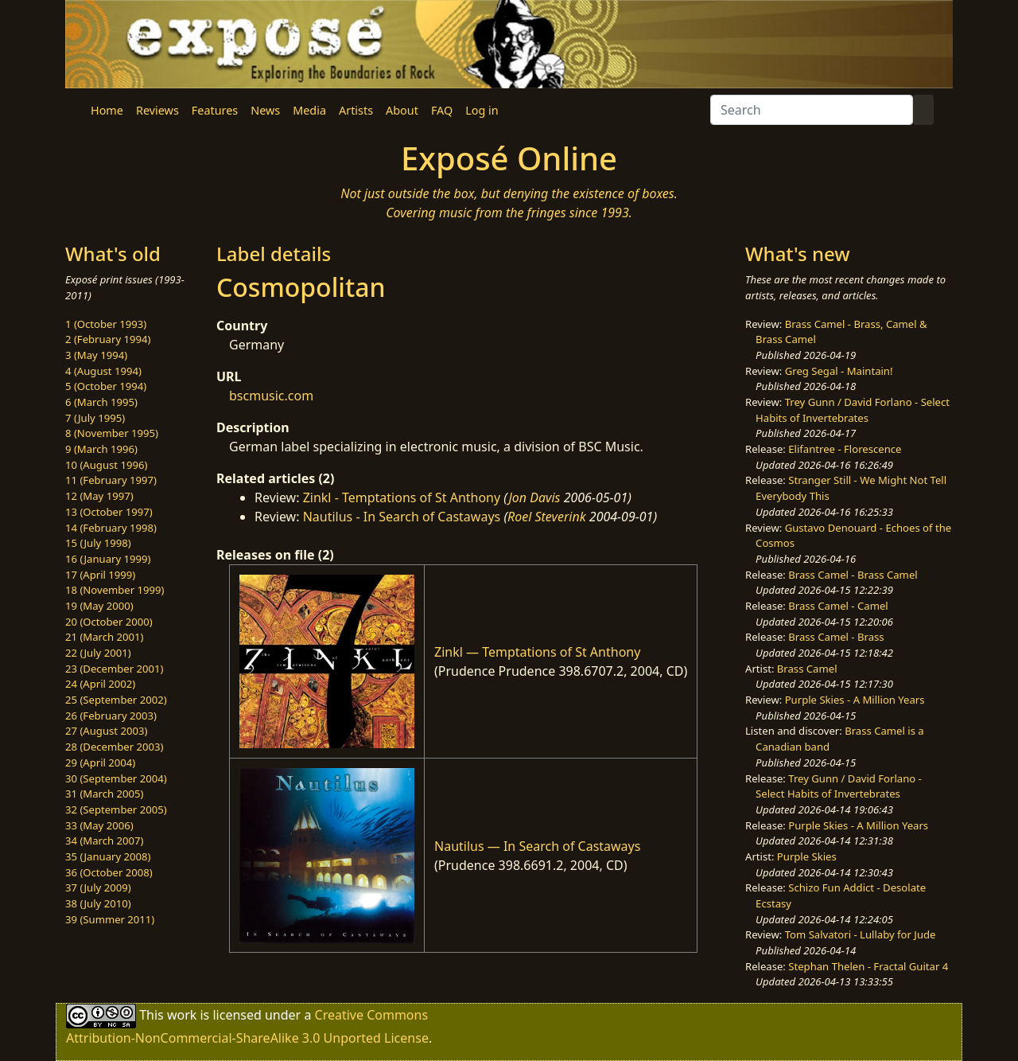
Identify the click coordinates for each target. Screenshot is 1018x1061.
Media (309, 110)
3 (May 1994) (96, 355)
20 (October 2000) (109, 621)
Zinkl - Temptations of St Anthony (402, 497)
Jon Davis (534, 497)
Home (107, 110)
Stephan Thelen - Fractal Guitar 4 (868, 966)
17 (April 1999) (100, 575)
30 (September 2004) (116, 778)
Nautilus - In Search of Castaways (402, 516)
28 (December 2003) (114, 746)
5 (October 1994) (105, 386)
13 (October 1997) (109, 512)
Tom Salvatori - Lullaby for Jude (860, 934)
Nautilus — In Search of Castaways (537, 846)
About (402, 110)
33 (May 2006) (99, 825)
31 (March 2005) (104, 793)
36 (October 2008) (109, 872)
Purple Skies (807, 856)
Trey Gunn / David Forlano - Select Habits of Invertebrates (853, 410)
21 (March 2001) (104, 637)
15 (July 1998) (98, 543)
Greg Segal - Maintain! (839, 371)
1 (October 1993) (105, 324)
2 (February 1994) (107, 339)
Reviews (157, 110)
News (265, 110)
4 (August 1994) (103, 371)
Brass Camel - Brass (836, 637)
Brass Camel (807, 668)
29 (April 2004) (100, 762)
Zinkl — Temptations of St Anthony (537, 652)
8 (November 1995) (111, 433)
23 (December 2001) (114, 668)
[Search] (811, 110)
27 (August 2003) (106, 731)
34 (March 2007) (104, 840)
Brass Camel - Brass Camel (852, 575)
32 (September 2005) (116, 809)
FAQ (442, 110)
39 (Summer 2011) (109, 919)
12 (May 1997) (99, 496)
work (181, 1015)
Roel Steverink (546, 516)
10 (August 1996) (106, 465)
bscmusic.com (271, 395)
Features (215, 110)
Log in (481, 110)
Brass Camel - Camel (838, 606)
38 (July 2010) (98, 903)
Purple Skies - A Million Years (855, 699)
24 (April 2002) (100, 684)
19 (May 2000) (99, 606)
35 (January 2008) (107, 856)
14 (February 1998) (111, 528)
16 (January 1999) (107, 559)
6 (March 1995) (101, 402)
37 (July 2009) (98, 887)
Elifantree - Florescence (844, 449)
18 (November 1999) (115, 590)
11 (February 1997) (111, 480)
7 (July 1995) (95, 418)
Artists (356, 110)
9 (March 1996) (101, 449)
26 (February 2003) (111, 715)
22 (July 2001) (98, 653)
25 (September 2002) (116, 699)
